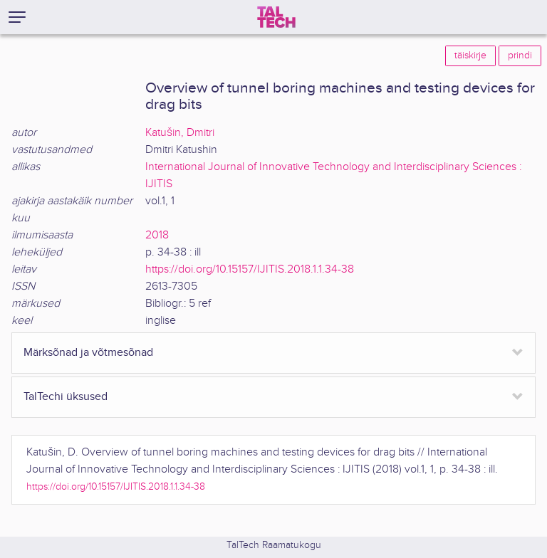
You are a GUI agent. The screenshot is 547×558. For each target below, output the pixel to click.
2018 (157, 235)
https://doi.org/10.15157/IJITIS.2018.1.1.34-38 (249, 269)
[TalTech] (276, 17)
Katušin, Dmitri (179, 133)
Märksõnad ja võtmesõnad (88, 352)
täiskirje (470, 55)
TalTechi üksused (66, 397)
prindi (520, 55)
